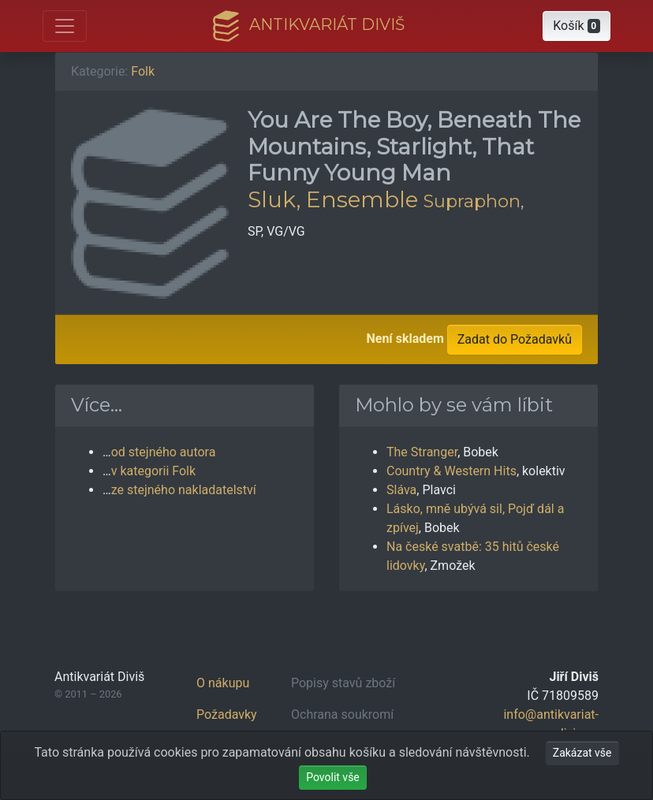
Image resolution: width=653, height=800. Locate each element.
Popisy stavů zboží (343, 682)
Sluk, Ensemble (333, 199)
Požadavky (226, 714)
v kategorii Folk (153, 470)
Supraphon (472, 201)
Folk (143, 71)
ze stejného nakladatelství (183, 489)
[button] (576, 26)
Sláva (401, 489)
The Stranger (421, 452)
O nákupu (222, 682)
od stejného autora (163, 452)
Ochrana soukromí (342, 714)
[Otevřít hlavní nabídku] (65, 26)
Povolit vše (333, 777)
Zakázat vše (582, 752)
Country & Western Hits (451, 470)
